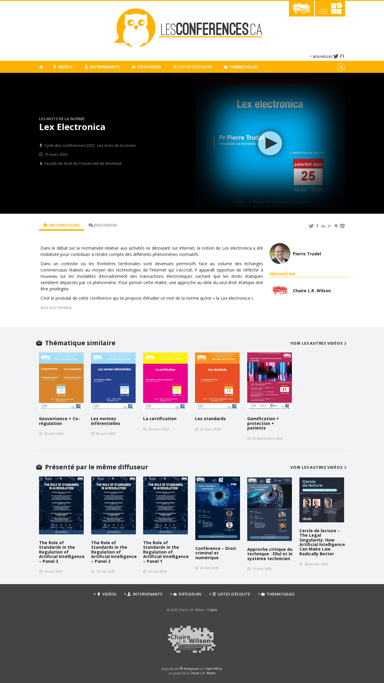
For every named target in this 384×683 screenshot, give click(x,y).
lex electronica (57, 307)
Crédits (212, 610)
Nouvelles (322, 56)
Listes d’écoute (192, 67)
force (191, 669)
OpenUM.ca (213, 669)
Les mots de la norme (62, 118)
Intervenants (102, 67)
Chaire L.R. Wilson (203, 673)
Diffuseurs (146, 67)
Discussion (102, 225)
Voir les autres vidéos (319, 343)
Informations (62, 225)
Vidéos (62, 67)
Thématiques (241, 67)
